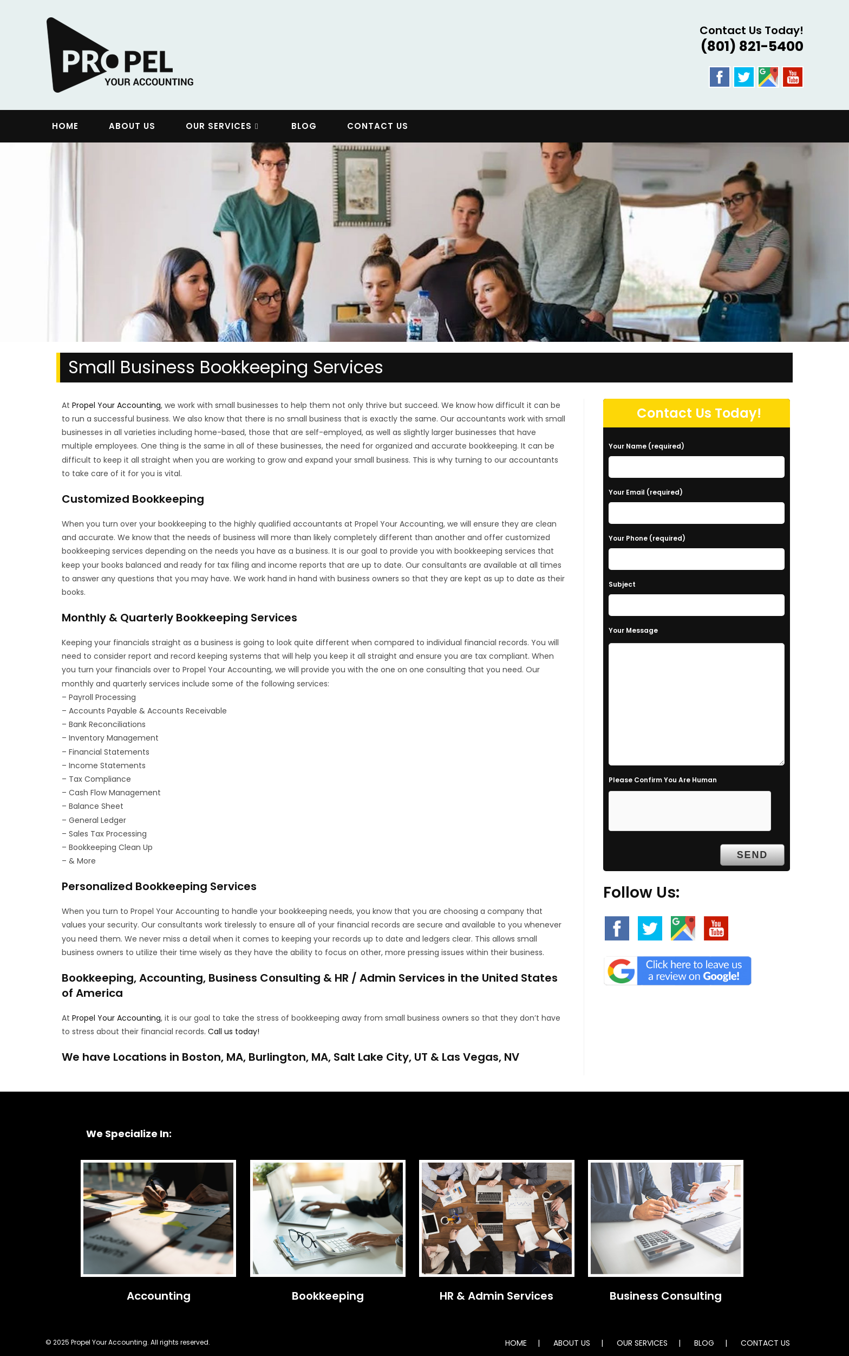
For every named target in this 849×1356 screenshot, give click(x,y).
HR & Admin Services (496, 1295)
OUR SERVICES (642, 1343)
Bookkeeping (328, 1295)
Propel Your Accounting (116, 405)
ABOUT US (571, 1343)
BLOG (704, 1343)
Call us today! (233, 1031)
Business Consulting (666, 1295)
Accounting (159, 1295)
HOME (516, 1343)
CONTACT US (765, 1343)
